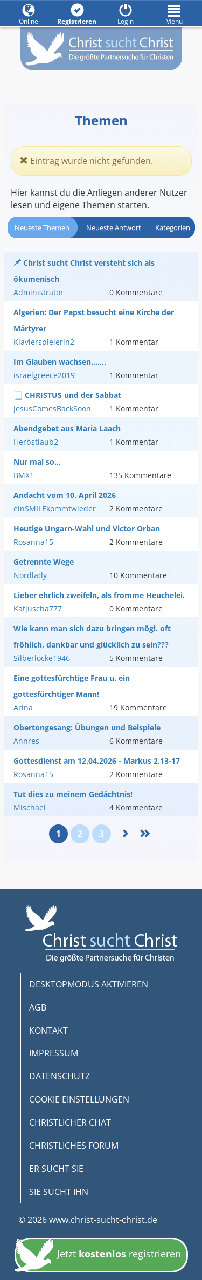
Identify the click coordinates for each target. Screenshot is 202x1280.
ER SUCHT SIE (56, 1169)
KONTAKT (48, 1030)
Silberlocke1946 (41, 658)
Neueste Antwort (113, 227)
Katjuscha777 (37, 608)
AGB (37, 1007)
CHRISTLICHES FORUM (74, 1145)
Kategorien (172, 227)
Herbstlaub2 (35, 442)
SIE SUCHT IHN (58, 1192)
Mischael (29, 807)
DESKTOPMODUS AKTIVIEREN (88, 984)
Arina (23, 707)
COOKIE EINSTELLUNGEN (79, 1099)
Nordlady (30, 575)
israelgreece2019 (44, 375)
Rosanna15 (33, 542)
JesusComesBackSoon (52, 408)
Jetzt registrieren (98, 1258)
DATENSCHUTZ (59, 1076)
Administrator (38, 292)
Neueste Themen (42, 227)
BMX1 (23, 475)
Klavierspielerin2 (43, 342)
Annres (26, 741)
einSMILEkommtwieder (54, 508)
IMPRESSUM (53, 1053)
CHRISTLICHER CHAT (70, 1122)
